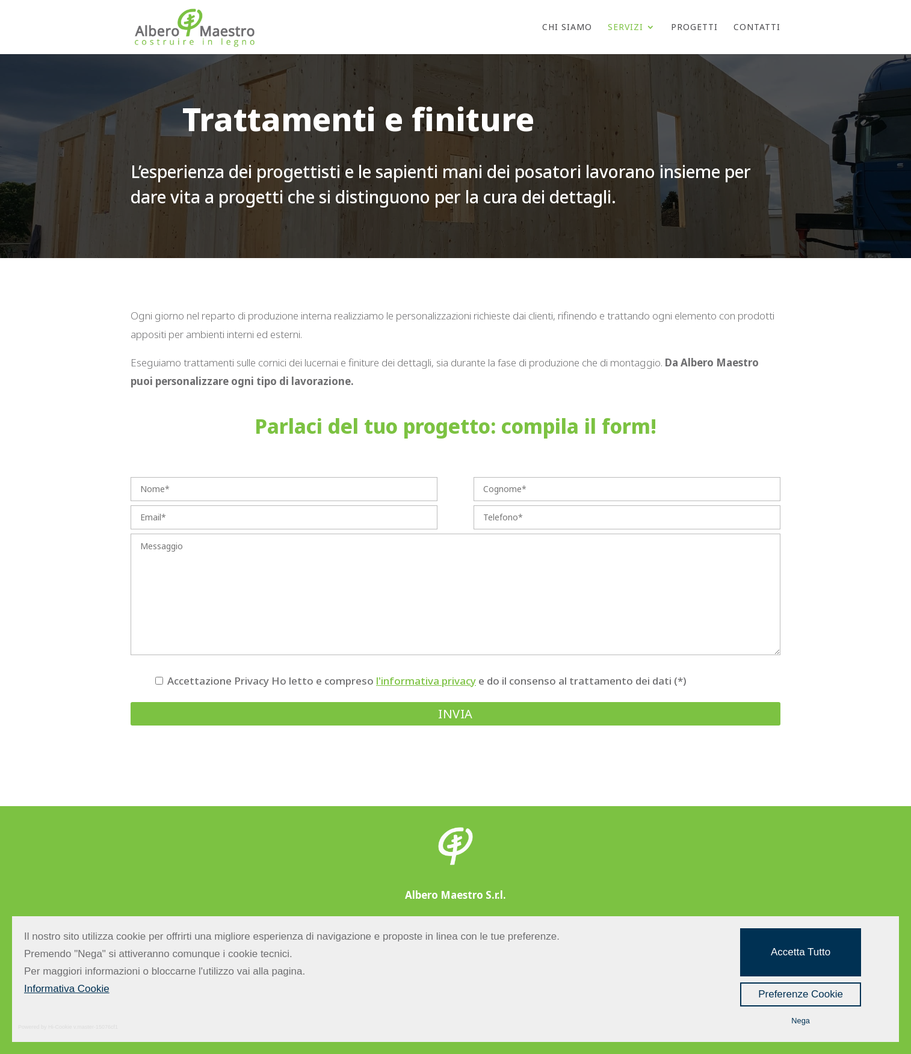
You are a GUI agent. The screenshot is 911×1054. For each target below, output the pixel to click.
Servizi (625, 27)
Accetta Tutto (800, 952)
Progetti (694, 27)
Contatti (756, 27)
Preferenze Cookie (800, 994)
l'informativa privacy (426, 681)
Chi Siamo (567, 27)
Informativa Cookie (67, 988)
